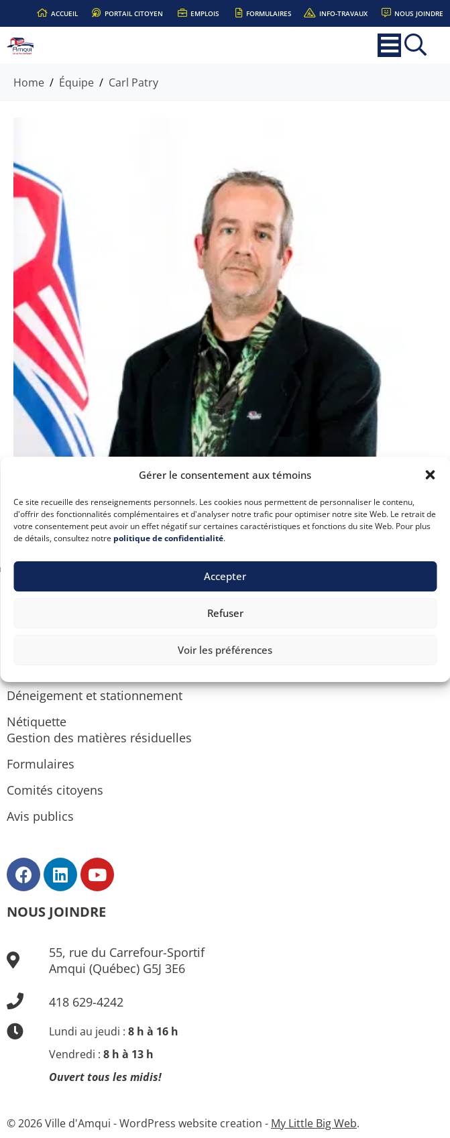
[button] (430, 474)
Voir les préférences (225, 650)
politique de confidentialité (168, 538)
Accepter (225, 576)
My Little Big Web (314, 1123)
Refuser (225, 613)
